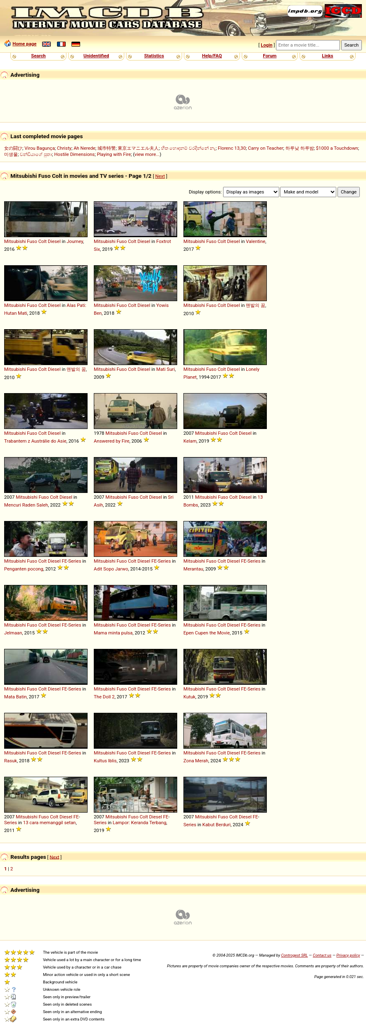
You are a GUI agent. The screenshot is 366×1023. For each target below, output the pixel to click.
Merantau (193, 569)
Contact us (322, 955)
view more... (147, 154)
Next (160, 176)
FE (64, 561)
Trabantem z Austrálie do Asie (35, 441)
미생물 (11, 154)
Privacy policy (348, 955)
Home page (24, 44)
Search (38, 56)
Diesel (54, 241)
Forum (270, 56)
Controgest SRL (294, 955)
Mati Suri (165, 369)
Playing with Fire (114, 154)
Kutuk (189, 697)
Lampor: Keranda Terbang (139, 822)
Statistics (154, 56)
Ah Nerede (84, 148)
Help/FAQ (212, 56)
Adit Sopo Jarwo (111, 569)
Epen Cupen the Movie (206, 633)
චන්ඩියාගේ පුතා (36, 154)
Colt (42, 241)
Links (327, 56)
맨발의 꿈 (255, 305)
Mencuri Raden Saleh (26, 505)
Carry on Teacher (265, 148)
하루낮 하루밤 (299, 148)
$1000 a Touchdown (337, 148)
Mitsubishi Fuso (20, 241)
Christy (64, 148)
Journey (75, 241)
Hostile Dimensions (74, 154)
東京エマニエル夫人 (138, 148)
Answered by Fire (111, 441)
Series (74, 561)
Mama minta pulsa (113, 633)
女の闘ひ (13, 148)
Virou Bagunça (39, 148)
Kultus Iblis (105, 761)
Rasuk (10, 761)
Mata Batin (15, 697)
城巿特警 (106, 148)
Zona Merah (195, 761)
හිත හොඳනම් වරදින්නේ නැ (188, 148)
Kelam (190, 441)
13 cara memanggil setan (49, 822)
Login (266, 45)
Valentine (255, 241)
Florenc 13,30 (232, 148)
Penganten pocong (23, 569)
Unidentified (96, 56)
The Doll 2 (104, 697)
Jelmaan (13, 633)
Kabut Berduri (216, 824)
